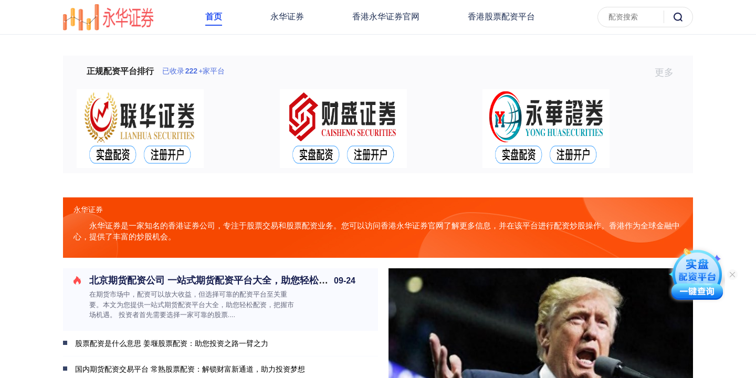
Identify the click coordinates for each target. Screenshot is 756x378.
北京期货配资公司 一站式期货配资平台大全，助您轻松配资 (213, 280)
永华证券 (287, 16)
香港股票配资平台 (501, 16)
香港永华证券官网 (385, 16)
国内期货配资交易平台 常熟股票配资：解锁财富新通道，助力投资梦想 (190, 369)
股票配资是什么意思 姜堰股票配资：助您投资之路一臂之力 (171, 343)
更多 (668, 72)
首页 (213, 16)
